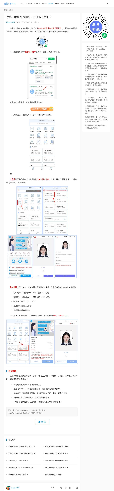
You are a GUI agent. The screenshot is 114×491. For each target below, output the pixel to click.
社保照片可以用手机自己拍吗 (56, 446)
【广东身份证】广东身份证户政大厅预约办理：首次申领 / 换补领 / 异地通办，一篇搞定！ (96, 77)
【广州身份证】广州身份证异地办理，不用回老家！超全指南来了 (96, 91)
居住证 (45, 3)
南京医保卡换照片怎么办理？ (56, 468)
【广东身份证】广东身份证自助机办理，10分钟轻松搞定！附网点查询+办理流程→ (96, 100)
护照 (63, 3)
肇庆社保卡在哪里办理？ (18, 475)
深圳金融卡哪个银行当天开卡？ (57, 460)
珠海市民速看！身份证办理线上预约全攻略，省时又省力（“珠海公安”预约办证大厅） (96, 119)
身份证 (58, 3)
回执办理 (30, 3)
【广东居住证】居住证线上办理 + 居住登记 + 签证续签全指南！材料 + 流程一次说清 (96, 57)
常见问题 (38, 3)
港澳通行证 (71, 3)
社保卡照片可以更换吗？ (18, 460)
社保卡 (51, 3)
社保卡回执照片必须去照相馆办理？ (22, 453)
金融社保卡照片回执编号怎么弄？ (21, 446)
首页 (23, 3)
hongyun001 (10, 22)
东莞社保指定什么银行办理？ (56, 453)
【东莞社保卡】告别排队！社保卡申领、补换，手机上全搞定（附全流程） (96, 49)
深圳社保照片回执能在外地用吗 (20, 468)
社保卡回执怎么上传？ (54, 475)
